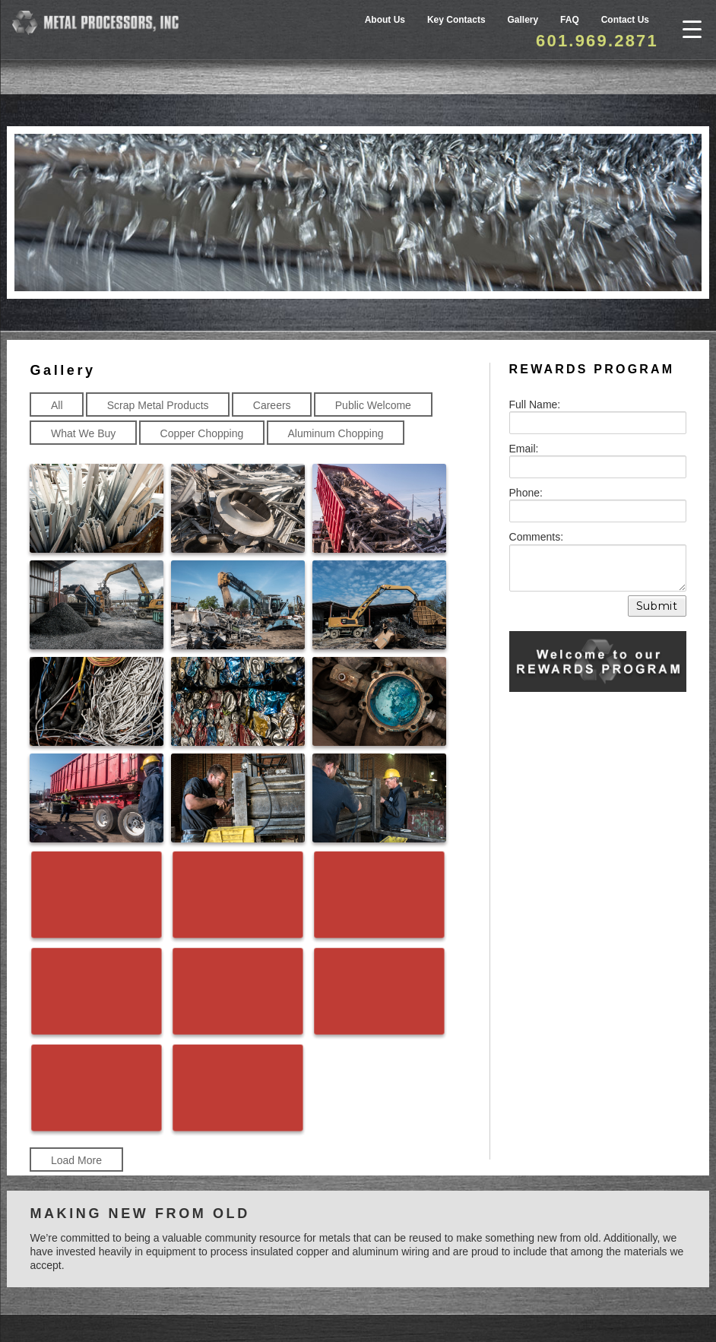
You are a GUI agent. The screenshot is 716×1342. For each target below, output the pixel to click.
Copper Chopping (202, 433)
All (57, 404)
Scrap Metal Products (158, 404)
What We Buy (83, 433)
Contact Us (625, 19)
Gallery (523, 19)
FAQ (569, 19)
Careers (272, 404)
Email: (524, 448)
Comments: (536, 536)
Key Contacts (456, 19)
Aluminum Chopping (335, 433)
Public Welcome (373, 404)
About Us (385, 19)
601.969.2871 (597, 40)
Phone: (526, 492)
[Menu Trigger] (692, 28)
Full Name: (535, 404)
